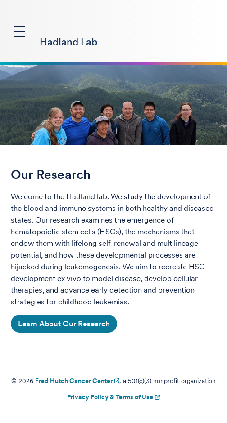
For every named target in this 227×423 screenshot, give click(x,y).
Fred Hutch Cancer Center (74, 380)
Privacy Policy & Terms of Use (110, 397)
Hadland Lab (68, 42)
